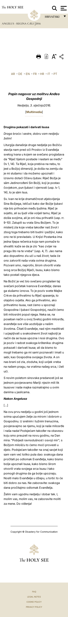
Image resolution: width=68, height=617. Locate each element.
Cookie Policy (34, 602)
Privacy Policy (34, 607)
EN (28, 74)
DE (20, 74)
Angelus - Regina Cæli (18, 23)
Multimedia (34, 112)
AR (13, 74)
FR (35, 74)
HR (42, 74)
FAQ (34, 591)
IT (49, 74)
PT (55, 74)
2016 (38, 23)
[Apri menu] (63, 8)
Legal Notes (34, 596)
